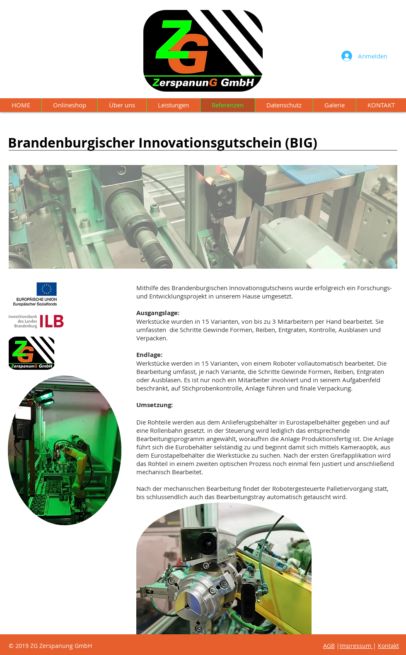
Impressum (355, 535)
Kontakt (388, 535)
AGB (329, 646)
